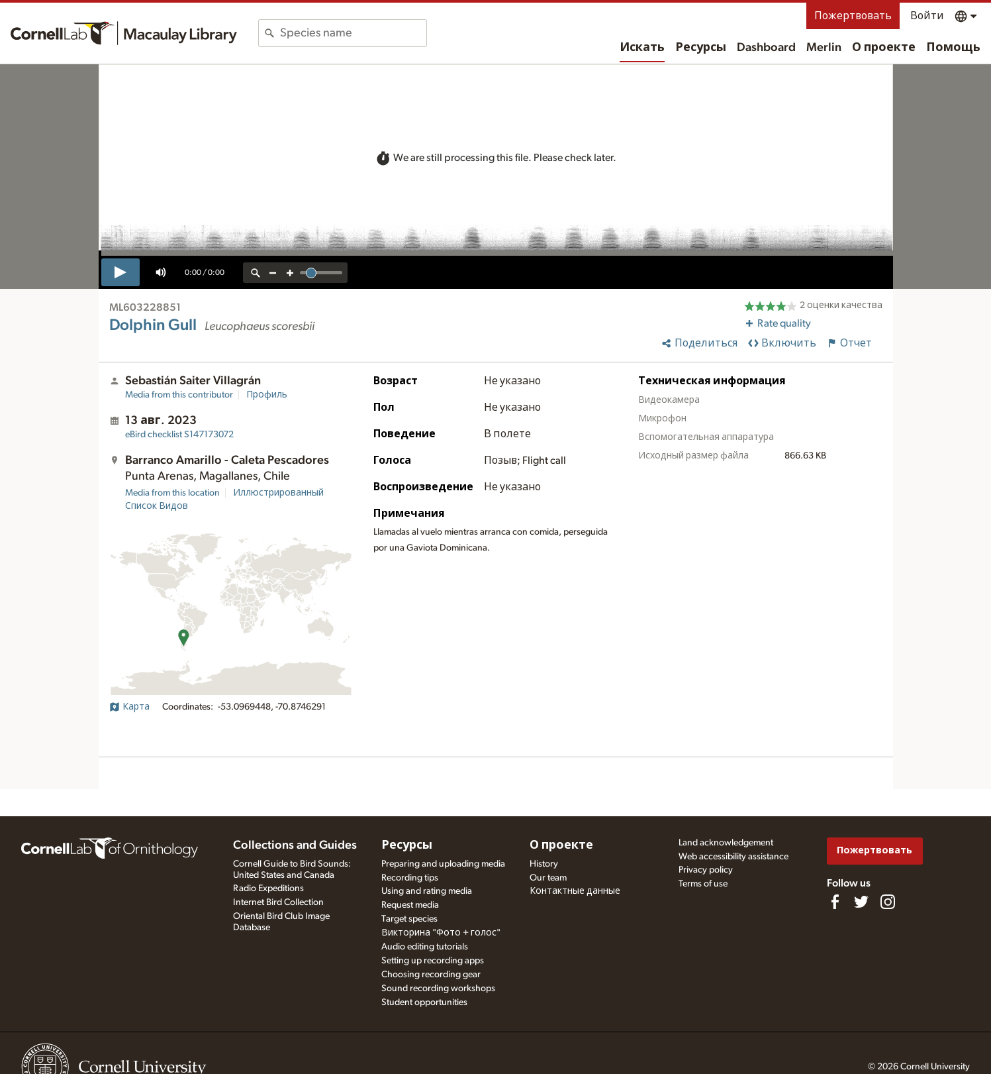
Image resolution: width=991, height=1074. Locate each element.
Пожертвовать (853, 16)
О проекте (884, 48)
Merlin (823, 48)
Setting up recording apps (432, 960)
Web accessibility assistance (733, 856)
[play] (120, 272)
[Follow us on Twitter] (861, 902)
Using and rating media (426, 891)
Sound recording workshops (438, 988)
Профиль (266, 395)
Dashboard (766, 48)
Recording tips (409, 878)
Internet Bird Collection (278, 902)
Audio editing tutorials (424, 946)
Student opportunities (424, 1002)
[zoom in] (290, 272)
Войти (927, 16)
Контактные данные (575, 891)
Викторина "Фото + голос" (440, 933)
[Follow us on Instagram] (888, 902)
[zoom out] (272, 272)
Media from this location (172, 493)
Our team (548, 878)
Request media (410, 905)
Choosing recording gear (431, 974)
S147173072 (179, 434)
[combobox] (353, 33)
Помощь (953, 48)
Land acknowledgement (726, 842)
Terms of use (703, 883)
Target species (409, 919)
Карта (129, 707)
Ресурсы (700, 48)
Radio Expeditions (268, 888)
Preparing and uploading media (443, 864)
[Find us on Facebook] (835, 902)
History (544, 864)
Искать (642, 48)
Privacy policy (706, 870)
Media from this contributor (179, 395)
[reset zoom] (255, 272)
